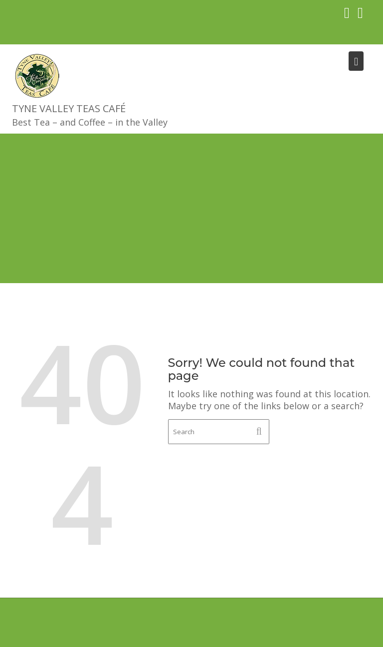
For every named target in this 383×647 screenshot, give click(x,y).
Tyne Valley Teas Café (69, 108)
